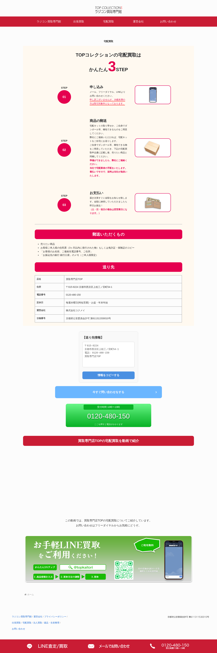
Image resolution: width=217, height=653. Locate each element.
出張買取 (16, 623)
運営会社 (38, 617)
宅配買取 (27, 623)
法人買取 (37, 623)
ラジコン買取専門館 (22, 617)
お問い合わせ (18, 629)
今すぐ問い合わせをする (108, 392)
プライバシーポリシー (55, 617)
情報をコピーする (108, 375)
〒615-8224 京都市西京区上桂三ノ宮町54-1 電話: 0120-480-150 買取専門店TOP (108, 354)
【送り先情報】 (93, 337)
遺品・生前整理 (51, 623)
